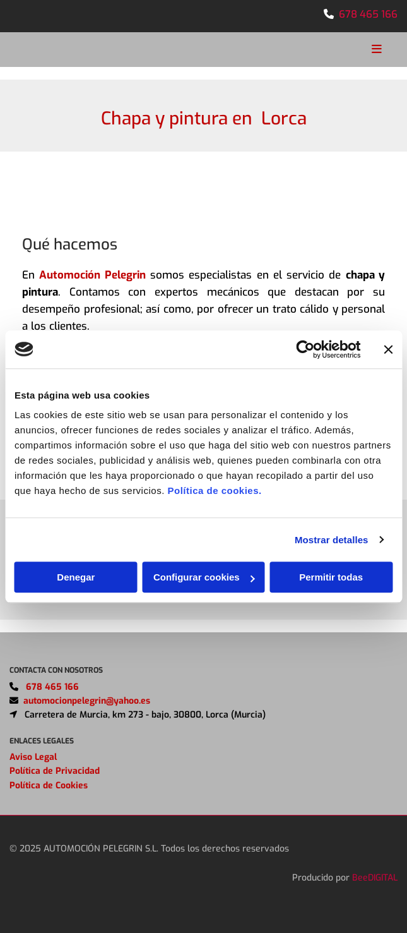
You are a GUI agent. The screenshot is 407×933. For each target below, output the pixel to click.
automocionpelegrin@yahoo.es (86, 716)
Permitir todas (331, 577)
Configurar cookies (204, 577)
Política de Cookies (48, 801)
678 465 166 (368, 14)
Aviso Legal (33, 772)
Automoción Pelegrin (92, 275)
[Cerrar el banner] (388, 349)
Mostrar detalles (332, 539)
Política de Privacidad (54, 786)
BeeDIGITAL (375, 893)
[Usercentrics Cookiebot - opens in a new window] (305, 349)
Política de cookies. (214, 490)
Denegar (76, 577)
